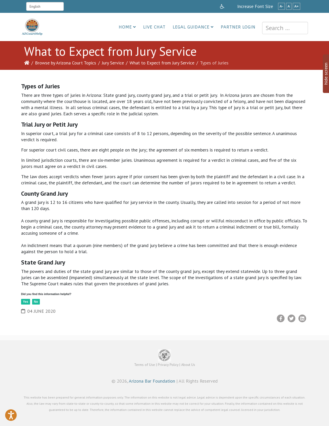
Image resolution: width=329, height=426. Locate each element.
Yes (25, 302)
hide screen (326, 74)
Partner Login (238, 27)
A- (281, 6)
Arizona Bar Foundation (152, 381)
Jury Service (113, 63)
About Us (188, 364)
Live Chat (154, 27)
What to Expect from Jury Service (162, 63)
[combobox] (285, 28)
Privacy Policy (168, 364)
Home (125, 27)
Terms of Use (144, 364)
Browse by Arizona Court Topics (65, 63)
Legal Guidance (191, 27)
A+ (296, 6)
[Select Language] (45, 6)
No (36, 302)
